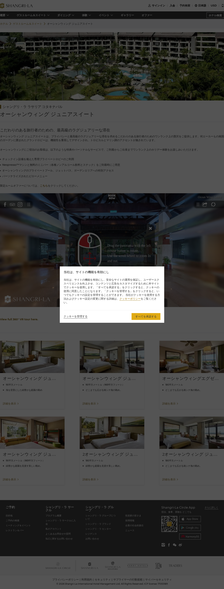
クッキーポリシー (130, 298)
